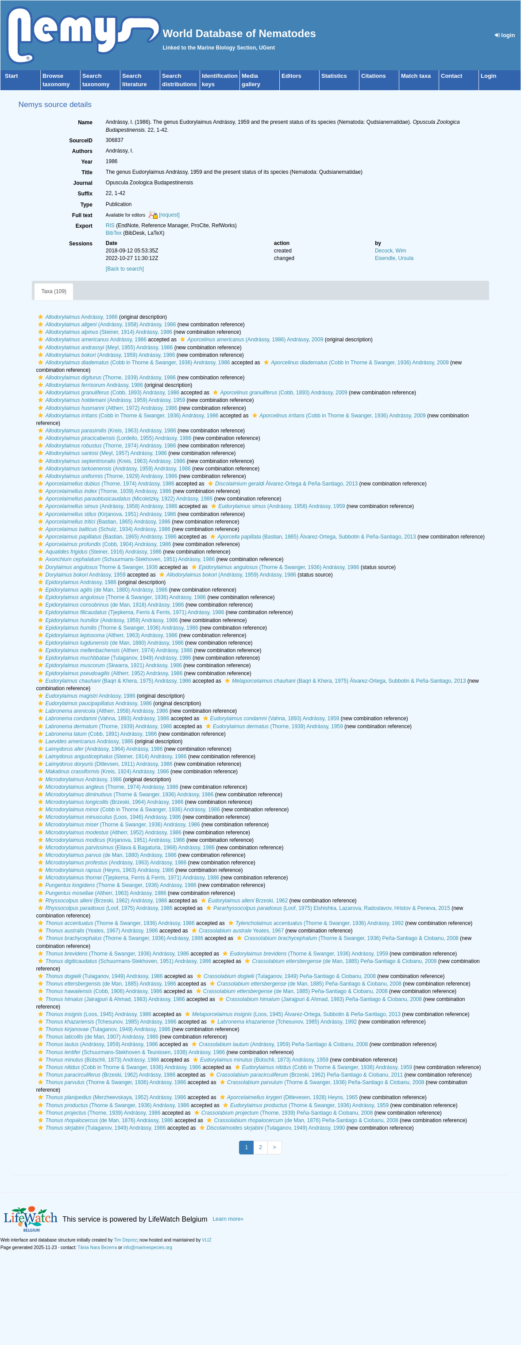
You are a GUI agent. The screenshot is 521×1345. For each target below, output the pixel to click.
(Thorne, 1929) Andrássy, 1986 (106, 476)
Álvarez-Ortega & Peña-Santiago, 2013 (282, 484)
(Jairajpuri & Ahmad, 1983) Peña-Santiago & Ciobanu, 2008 (319, 999)
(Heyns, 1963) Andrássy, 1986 (105, 870)
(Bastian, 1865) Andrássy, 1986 (103, 522)
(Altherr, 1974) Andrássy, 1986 (114, 650)
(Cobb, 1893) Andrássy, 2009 (279, 393)
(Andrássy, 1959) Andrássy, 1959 (110, 400)
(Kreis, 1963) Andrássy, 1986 (106, 431)
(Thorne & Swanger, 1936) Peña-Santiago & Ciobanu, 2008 (346, 938)
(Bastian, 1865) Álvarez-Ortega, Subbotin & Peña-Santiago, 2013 (312, 537)
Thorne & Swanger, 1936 (97, 567)
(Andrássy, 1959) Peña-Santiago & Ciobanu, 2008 (278, 1044)
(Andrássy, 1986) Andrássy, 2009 (250, 339)
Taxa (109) (53, 291)
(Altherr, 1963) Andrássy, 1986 (107, 635)
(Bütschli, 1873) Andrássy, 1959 (259, 1060)
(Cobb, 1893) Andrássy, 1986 (107, 393)
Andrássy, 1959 (80, 575)
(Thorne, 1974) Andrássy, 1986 (106, 446)
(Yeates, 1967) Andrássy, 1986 (97, 931)
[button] (40, 317)
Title (86, 172)
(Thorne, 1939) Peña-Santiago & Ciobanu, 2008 (282, 1113)
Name (85, 122)
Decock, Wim (390, 251)
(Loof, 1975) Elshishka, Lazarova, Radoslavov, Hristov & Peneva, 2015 (327, 908)
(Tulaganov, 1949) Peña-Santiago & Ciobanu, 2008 (285, 976)
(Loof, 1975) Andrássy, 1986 (104, 908)
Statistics (334, 76)
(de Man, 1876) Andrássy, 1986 (104, 1120)
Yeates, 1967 (236, 931)
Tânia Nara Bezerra (97, 1247)
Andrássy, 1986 (76, 317)
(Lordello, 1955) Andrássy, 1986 (113, 438)
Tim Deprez (125, 1240)
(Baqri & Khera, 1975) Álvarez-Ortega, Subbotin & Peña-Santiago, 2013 (344, 681)
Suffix (84, 194)
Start (11, 76)
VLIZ (207, 1240)
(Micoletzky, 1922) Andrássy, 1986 (124, 499)
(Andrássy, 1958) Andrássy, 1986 (106, 324)
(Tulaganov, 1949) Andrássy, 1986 (113, 658)
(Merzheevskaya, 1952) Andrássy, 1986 (111, 1097)
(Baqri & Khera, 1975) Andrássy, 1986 (113, 681)
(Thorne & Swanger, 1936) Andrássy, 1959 (304, 954)
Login (488, 76)
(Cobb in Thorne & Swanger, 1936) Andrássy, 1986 (133, 362)
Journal (82, 183)
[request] (169, 215)
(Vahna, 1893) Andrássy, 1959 (270, 718)
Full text (82, 215)
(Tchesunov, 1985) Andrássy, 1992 (282, 1022)
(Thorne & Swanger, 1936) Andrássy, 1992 (315, 923)
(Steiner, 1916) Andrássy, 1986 (99, 552)
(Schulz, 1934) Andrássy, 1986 (103, 529)
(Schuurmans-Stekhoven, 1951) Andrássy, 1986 (125, 559)
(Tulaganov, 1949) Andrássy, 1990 (271, 1128)
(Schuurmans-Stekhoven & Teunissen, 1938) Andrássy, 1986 (130, 1052)
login (505, 35)
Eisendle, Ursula (394, 258)
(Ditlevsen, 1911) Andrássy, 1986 (104, 764)
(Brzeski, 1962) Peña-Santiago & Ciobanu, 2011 (305, 1075)
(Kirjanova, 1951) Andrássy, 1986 (106, 514)
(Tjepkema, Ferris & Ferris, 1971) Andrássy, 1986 (130, 612)
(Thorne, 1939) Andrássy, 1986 (106, 377)
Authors (82, 151)
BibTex (114, 233)
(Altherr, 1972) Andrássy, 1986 (106, 408)
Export (84, 226)
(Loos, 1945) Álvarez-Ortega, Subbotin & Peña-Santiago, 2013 (292, 1014)
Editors (291, 76)
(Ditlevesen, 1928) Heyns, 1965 (288, 1097)
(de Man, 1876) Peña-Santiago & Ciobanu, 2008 (301, 1120)
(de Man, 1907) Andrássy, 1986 (97, 1037)
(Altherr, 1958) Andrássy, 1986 (102, 711)
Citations (373, 76)
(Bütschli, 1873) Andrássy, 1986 (97, 1060)
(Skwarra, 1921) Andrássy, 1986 (109, 665)
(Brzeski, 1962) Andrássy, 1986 (101, 901)
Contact (451, 76)
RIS (110, 225)
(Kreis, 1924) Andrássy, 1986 (102, 771)
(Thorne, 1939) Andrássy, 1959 (273, 726)
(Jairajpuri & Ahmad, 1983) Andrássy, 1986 (110, 999)
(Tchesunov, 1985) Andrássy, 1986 (106, 1022)
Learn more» (227, 1219)
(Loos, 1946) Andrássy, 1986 (108, 817)
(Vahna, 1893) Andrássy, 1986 (102, 718)
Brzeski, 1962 (243, 901)
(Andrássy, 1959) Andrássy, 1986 (105, 355)
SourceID (81, 141)
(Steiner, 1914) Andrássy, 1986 (104, 332)
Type (87, 205)
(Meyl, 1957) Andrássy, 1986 (101, 453)
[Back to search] (125, 269)
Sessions (81, 244)
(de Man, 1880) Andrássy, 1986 (101, 590)
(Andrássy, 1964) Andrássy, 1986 (99, 749)
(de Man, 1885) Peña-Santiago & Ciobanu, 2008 (339, 961)
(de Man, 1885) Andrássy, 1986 (106, 984)
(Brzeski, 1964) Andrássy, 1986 (109, 802)
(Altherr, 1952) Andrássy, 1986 (109, 673)
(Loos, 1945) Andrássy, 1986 (93, 1014)
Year (86, 162)
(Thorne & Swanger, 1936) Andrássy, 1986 (274, 567)
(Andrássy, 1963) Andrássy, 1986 (111, 863)
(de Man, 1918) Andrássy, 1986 (110, 605)
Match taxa (416, 76)
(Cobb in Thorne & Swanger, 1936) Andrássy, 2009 (355, 362)
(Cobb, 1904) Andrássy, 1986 (103, 544)
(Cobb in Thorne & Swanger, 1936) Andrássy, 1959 (322, 1067)
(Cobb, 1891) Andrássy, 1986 (96, 734)
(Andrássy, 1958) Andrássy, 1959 (277, 506)
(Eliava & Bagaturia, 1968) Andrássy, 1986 (125, 847)
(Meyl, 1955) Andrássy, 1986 (104, 347)
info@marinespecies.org (147, 1247)
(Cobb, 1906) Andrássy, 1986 (99, 991)
